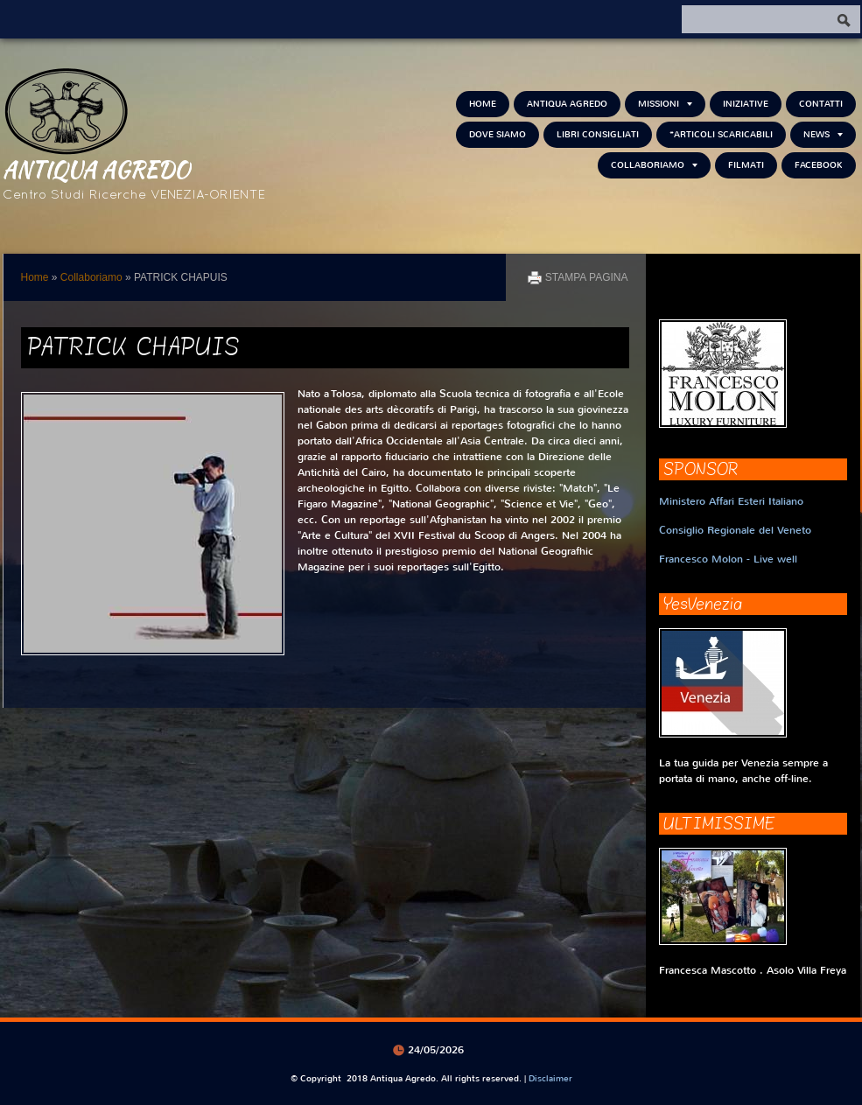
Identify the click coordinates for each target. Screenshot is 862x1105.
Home (482, 103)
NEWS (823, 134)
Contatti (821, 103)
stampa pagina (586, 277)
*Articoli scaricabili (721, 134)
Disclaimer (550, 1078)
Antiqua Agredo (96, 169)
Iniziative (745, 103)
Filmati (746, 165)
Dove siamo (497, 134)
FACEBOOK (819, 165)
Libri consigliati (598, 134)
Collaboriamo (654, 165)
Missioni (665, 103)
